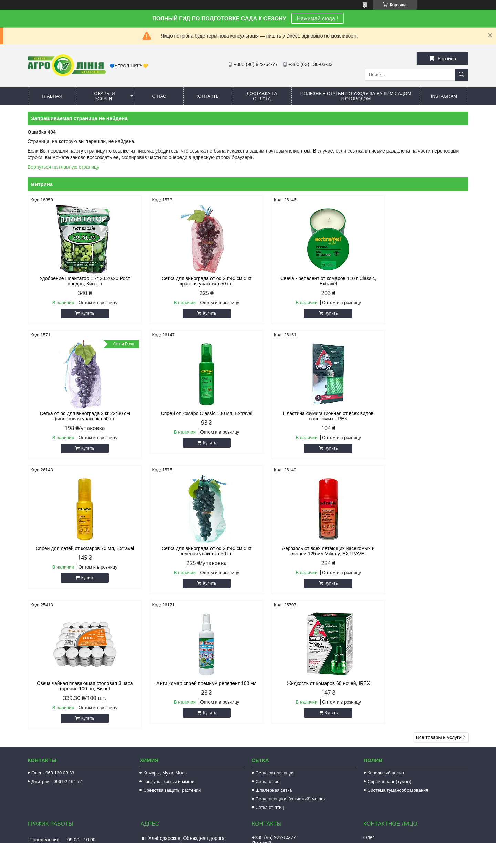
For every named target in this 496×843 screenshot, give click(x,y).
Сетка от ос (267, 646)
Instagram (444, 96)
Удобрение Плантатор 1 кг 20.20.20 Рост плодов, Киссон (80, 281)
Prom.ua (277, 824)
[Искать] (461, 75)
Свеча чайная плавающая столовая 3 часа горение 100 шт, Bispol (192, 550)
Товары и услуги (103, 96)
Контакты (208, 96)
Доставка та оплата (262, 96)
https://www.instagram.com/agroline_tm (301, 779)
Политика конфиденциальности (296, 836)
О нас (159, 96)
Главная (52, 96)
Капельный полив (386, 638)
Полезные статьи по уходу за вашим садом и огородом (355, 96)
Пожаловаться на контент (237, 836)
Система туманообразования (398, 655)
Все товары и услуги (439, 602)
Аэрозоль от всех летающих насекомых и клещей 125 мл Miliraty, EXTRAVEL (80, 550)
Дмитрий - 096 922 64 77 (56, 646)
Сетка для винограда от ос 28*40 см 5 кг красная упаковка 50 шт (192, 281)
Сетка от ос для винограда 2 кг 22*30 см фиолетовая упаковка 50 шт (416, 281)
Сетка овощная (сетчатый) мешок (291, 663)
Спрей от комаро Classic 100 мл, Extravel (80, 413)
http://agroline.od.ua (280, 731)
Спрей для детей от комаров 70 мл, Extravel (304, 413)
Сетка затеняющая (275, 638)
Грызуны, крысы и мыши (168, 646)
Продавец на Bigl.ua (248, 830)
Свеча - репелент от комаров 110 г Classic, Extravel (304, 281)
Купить (83, 313)
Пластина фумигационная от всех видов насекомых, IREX (192, 416)
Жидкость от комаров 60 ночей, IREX (416, 548)
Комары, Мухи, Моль (165, 638)
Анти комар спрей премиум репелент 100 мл (304, 550)
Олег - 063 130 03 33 (52, 638)
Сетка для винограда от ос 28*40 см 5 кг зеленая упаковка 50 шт (416, 416)
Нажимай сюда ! (317, 18)
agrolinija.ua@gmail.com (285, 740)
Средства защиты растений (172, 655)
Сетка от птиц (270, 672)
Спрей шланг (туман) (389, 646)
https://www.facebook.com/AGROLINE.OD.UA (308, 794)
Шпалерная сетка (274, 655)
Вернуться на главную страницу (63, 167)
